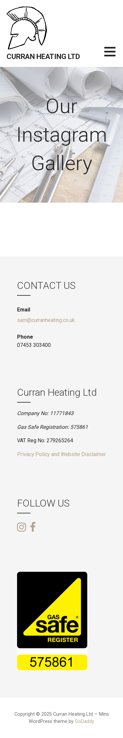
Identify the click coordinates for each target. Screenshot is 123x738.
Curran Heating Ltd (43, 56)
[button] (113, 56)
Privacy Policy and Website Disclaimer (61, 454)
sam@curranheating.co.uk (46, 320)
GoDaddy (84, 721)
